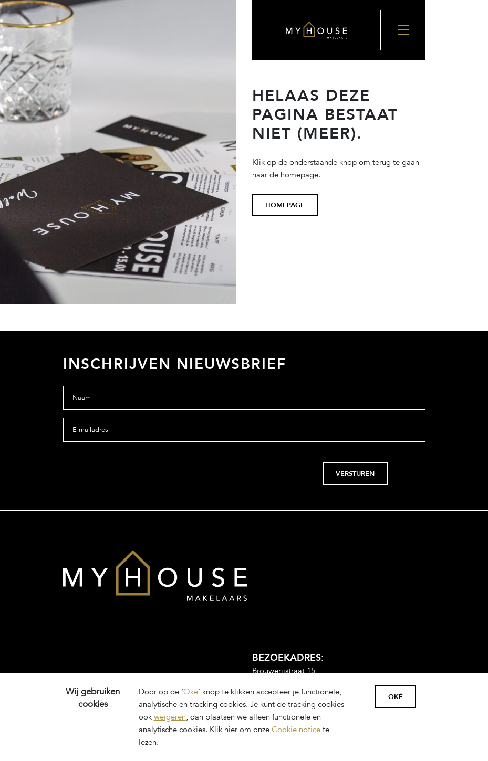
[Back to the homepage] (316, 30)
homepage (285, 205)
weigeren (170, 717)
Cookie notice (296, 729)
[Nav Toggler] (403, 30)
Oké (190, 691)
